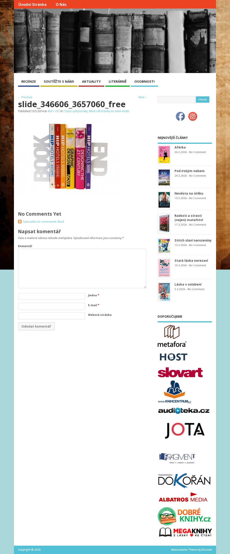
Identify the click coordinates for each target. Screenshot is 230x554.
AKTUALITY (91, 81)
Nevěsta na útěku (189, 193)
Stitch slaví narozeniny (193, 240)
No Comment (197, 152)
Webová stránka (100, 315)
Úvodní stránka (32, 4)
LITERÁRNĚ (117, 81)
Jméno (93, 295)
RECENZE (28, 81)
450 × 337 (53, 111)
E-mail (93, 305)
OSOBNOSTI (144, 81)
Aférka (180, 147)
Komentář (25, 246)
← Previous (25, 97)
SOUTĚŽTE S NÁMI (59, 81)
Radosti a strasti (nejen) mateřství (189, 217)
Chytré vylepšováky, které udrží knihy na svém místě (96, 111)
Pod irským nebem (190, 171)
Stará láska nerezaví (191, 260)
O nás (61, 4)
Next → (143, 97)
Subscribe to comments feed (43, 221)
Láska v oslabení (188, 284)
